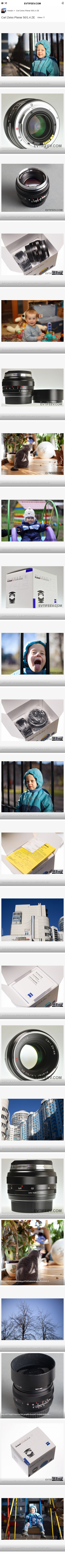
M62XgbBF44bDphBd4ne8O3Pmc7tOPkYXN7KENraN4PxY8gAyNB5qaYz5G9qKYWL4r (26, 682)
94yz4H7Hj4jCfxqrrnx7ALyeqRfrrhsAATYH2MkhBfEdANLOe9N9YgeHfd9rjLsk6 (26, 1414)
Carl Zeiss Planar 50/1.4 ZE (27, 11)
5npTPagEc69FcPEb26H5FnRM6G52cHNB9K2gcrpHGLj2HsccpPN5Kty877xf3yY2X (26, 1081)
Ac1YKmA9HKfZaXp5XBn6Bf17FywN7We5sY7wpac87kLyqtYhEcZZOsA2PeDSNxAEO (26, 1481)
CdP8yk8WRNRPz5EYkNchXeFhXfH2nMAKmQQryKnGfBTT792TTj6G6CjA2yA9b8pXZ (26, 83)
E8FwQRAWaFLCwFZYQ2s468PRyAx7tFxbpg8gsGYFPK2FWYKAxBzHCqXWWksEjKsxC (26, 283)
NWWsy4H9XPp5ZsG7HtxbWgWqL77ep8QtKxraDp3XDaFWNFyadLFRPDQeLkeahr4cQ (26, 749)
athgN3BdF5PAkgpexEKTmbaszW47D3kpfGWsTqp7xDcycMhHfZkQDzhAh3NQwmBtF (26, 1547)
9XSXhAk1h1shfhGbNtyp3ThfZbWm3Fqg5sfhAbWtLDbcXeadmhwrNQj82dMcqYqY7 (26, 1281)
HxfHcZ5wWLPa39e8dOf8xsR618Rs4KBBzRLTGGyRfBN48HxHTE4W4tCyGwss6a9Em (26, 483)
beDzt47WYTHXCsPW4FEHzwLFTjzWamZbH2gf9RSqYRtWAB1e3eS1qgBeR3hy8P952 (26, 150)
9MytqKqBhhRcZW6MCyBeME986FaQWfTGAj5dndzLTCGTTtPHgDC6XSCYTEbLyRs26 (26, 1215)
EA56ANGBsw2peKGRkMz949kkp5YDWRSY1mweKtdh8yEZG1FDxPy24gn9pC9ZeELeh (26, 349)
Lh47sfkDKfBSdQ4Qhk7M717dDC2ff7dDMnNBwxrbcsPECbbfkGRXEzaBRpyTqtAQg (26, 616)
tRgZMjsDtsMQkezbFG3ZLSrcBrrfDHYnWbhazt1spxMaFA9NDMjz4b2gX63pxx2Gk (26, 948)
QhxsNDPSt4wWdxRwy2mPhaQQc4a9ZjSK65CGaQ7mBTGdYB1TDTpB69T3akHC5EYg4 (26, 882)
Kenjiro (11, 11)
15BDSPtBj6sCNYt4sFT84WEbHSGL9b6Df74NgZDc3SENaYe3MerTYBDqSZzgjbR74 (26, 1348)
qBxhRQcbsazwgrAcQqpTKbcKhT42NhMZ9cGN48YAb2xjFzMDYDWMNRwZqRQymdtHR (26, 815)
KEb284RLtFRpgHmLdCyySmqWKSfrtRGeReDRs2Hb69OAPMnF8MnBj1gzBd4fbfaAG (26, 549)
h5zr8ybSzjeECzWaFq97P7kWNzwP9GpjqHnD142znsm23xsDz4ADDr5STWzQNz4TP (26, 416)
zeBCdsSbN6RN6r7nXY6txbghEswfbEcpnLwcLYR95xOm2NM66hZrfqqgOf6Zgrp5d (26, 1015)
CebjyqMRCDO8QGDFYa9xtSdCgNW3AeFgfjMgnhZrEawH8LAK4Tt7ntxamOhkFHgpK (26, 216)
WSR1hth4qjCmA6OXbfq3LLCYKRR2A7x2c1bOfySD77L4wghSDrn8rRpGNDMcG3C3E (26, 1148)
